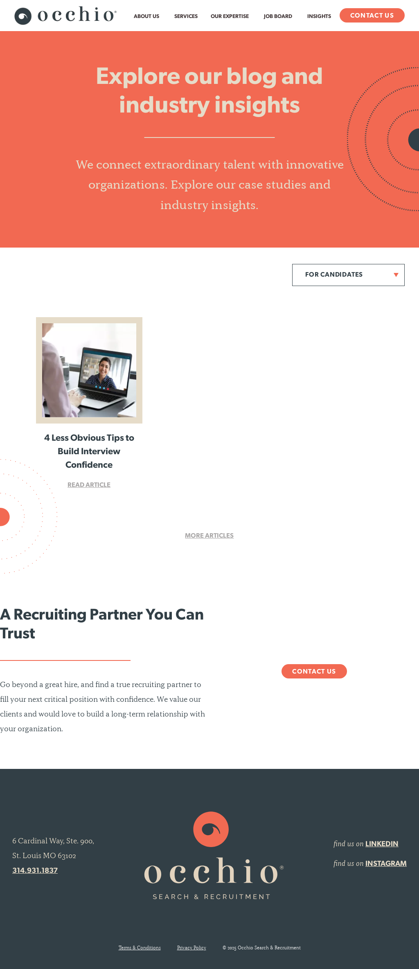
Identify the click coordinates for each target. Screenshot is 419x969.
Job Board (278, 16)
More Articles (209, 536)
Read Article (89, 485)
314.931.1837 (35, 871)
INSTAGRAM (386, 864)
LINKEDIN (382, 844)
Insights (319, 16)
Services (186, 16)
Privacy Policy (191, 948)
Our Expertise (230, 16)
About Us (146, 16)
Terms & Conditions (140, 948)
